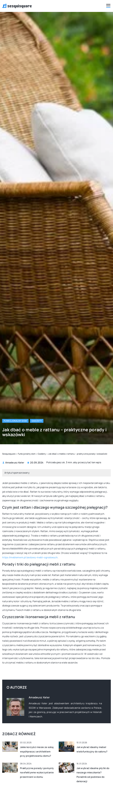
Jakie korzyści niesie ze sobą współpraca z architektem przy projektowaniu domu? (36, 751)
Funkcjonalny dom (15, 420)
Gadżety (37, 420)
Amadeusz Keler (14, 462)
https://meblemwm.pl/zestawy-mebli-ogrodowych (30, 557)
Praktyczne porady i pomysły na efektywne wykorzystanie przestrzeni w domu (37, 772)
